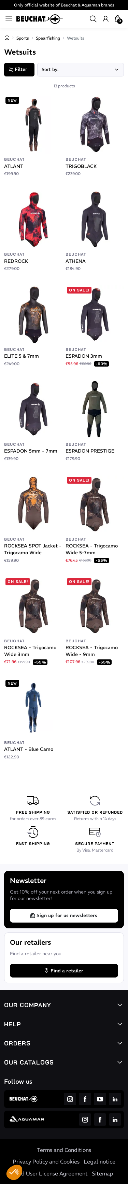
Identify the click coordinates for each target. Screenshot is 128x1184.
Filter (18, 69)
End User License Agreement (51, 1173)
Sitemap (102, 1173)
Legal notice (99, 1161)
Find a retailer (63, 971)
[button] (14, 1172)
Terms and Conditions (64, 1149)
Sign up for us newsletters (63, 915)
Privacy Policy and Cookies (46, 1161)
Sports (22, 38)
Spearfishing (48, 38)
